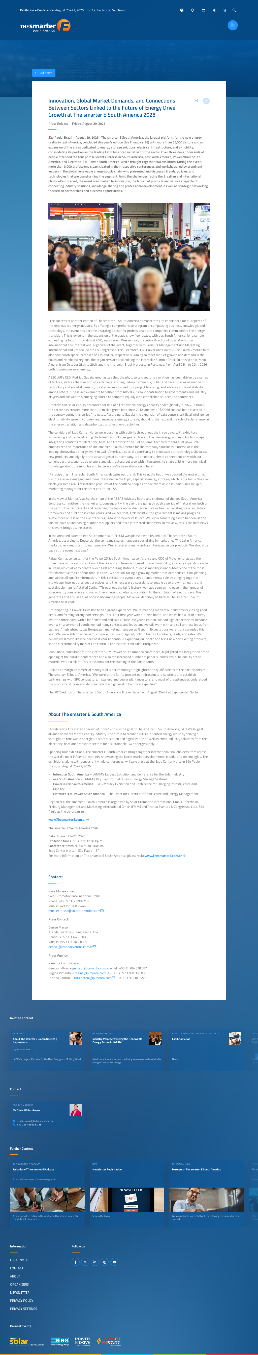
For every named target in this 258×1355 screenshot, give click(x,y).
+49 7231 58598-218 (27, 1124)
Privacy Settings (23, 1308)
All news (42, 72)
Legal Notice (20, 1260)
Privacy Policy (21, 1300)
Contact (16, 1268)
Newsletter (19, 1292)
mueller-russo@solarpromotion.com (33, 1121)
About (15, 1276)
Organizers (19, 1284)
